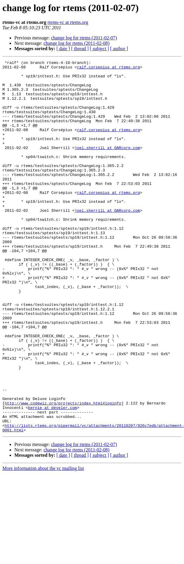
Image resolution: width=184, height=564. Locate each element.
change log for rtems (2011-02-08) (77, 43)
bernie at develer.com (52, 477)
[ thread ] (80, 48)
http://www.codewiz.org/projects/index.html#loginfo (63, 472)
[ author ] (119, 48)
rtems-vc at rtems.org (67, 22)
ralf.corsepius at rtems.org (108, 68)
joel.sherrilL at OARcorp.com (107, 165)
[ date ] (63, 48)
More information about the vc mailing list (43, 542)
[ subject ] (99, 48)
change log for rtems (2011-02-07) (84, 37)
